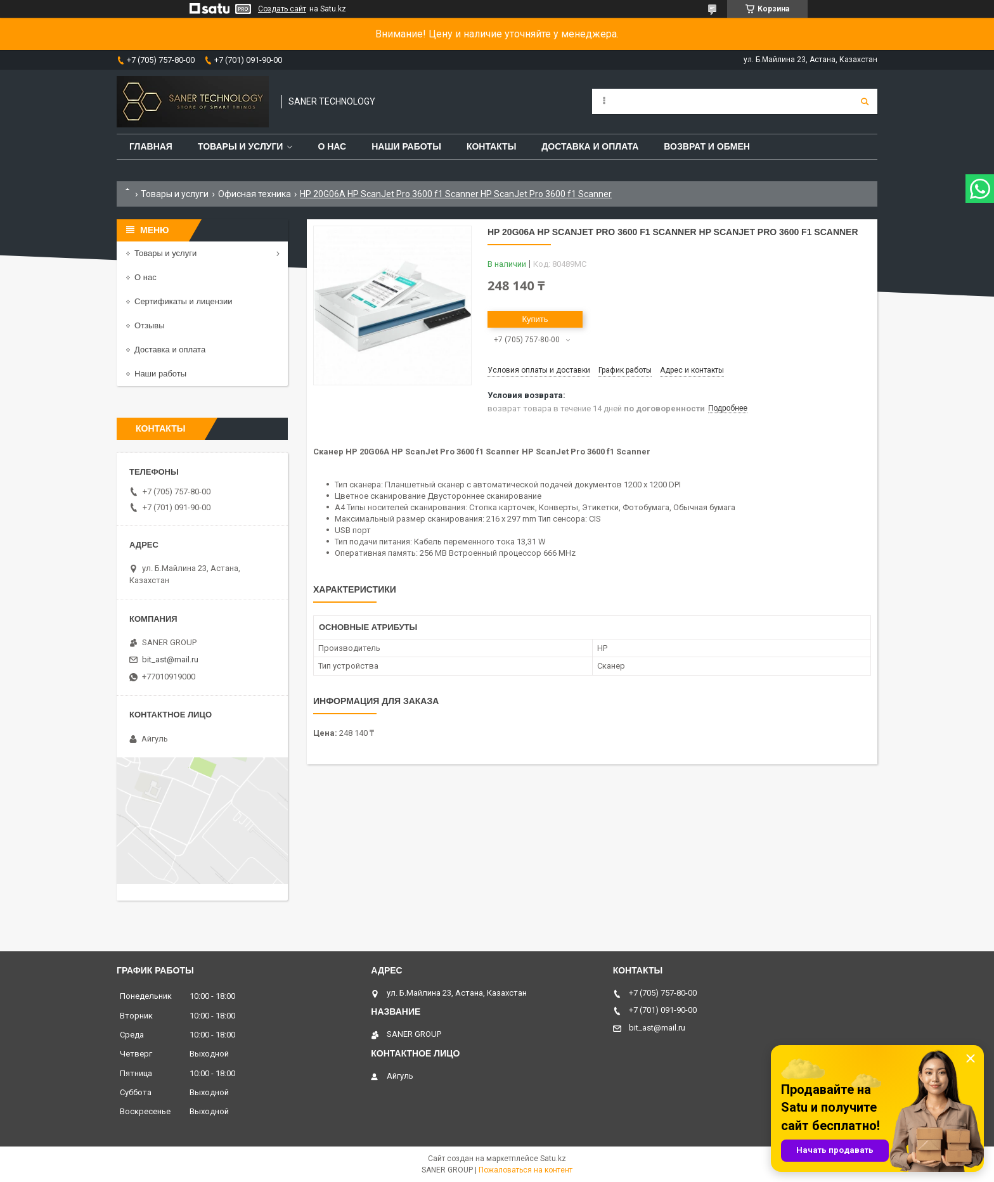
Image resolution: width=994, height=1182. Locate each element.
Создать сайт (282, 8)
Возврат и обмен (707, 146)
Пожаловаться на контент (525, 1170)
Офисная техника (254, 194)
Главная (150, 146)
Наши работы (406, 146)
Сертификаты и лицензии (183, 301)
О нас (332, 146)
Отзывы (149, 325)
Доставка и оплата (589, 146)
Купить (535, 319)
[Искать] (864, 101)
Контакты (491, 146)
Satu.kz (553, 1158)
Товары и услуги (240, 146)
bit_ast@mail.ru (170, 659)
